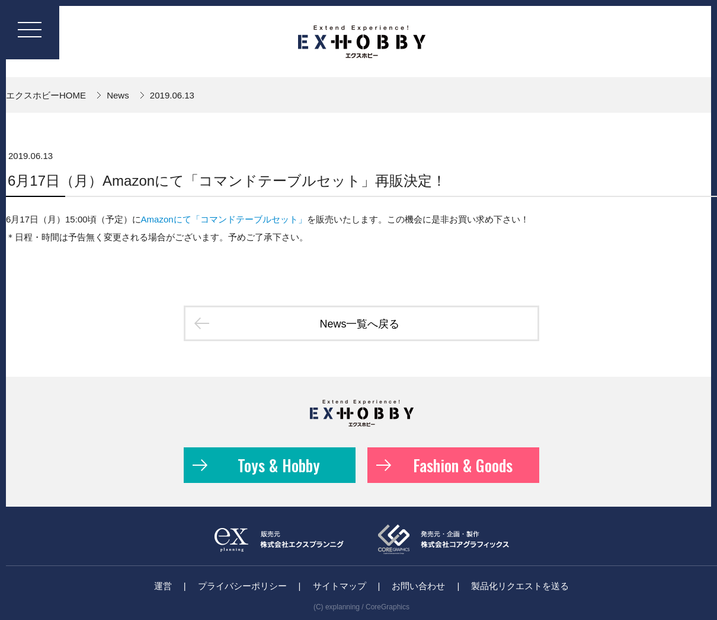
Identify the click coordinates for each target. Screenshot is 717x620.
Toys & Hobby (256, 465)
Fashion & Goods (444, 465)
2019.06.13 (172, 95)
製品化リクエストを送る (520, 586)
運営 (163, 586)
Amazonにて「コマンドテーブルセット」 (224, 219)
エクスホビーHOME (46, 95)
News (118, 95)
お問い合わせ (418, 586)
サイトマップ (339, 586)
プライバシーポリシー (242, 586)
